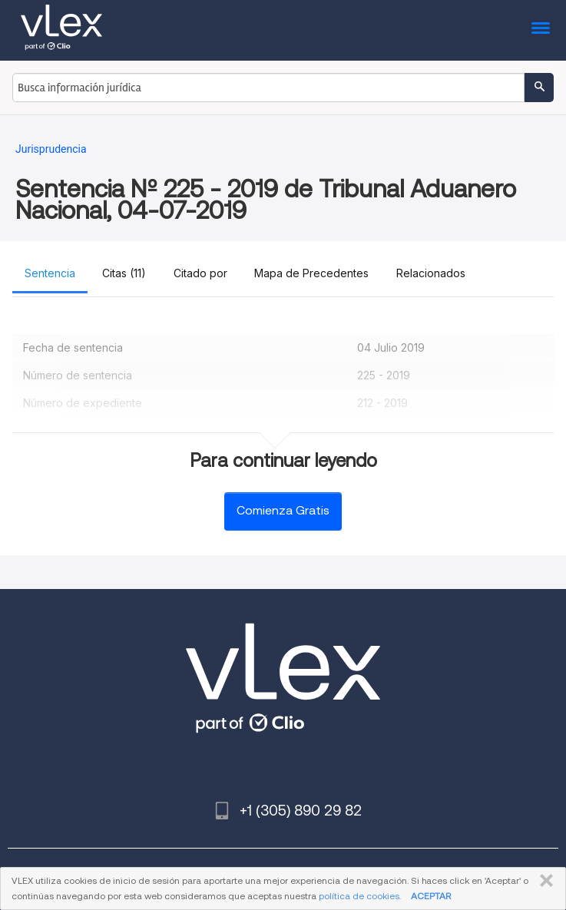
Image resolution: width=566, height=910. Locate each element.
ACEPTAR (431, 896)
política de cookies (359, 896)
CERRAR (543, 880)
